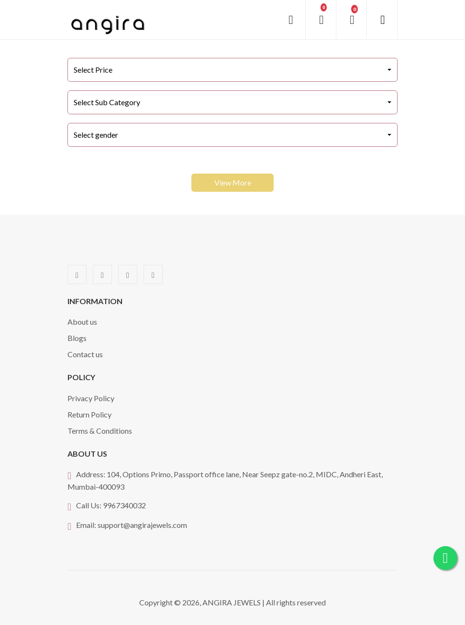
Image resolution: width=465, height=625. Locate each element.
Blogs (77, 337)
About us (82, 321)
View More (232, 182)
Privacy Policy (90, 398)
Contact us (85, 354)
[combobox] (232, 70)
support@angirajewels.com (142, 524)
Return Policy (89, 414)
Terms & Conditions (99, 430)
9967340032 (124, 505)
